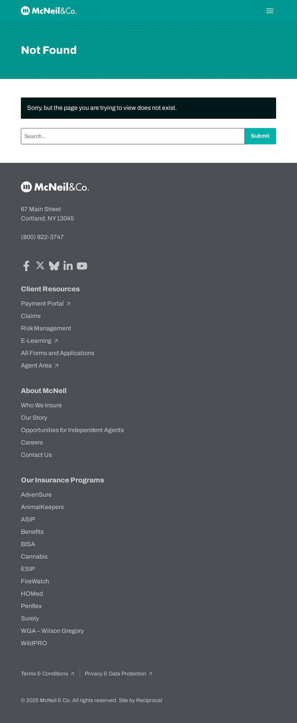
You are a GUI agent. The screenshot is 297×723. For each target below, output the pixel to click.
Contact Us (36, 454)
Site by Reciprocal (140, 700)
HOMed (32, 593)
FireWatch (35, 581)
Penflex (31, 606)
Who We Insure (41, 405)
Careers (32, 442)
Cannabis (34, 556)
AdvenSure (36, 494)
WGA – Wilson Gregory (52, 630)
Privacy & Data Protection (119, 674)
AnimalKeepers (42, 507)
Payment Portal (46, 303)
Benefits (32, 531)
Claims (31, 316)
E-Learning (40, 340)
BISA (28, 544)
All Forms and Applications (57, 353)
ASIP (28, 519)
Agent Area (40, 365)
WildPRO (34, 643)
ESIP (28, 569)
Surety (30, 618)
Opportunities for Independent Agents (72, 430)
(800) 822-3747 (42, 237)
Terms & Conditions (48, 674)
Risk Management (46, 328)
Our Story (34, 417)
